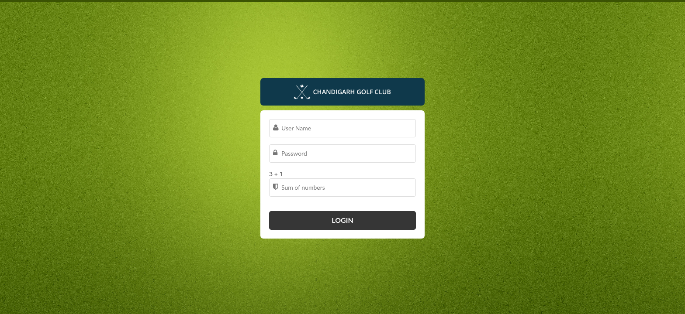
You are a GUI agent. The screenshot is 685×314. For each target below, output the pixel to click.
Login (342, 220)
